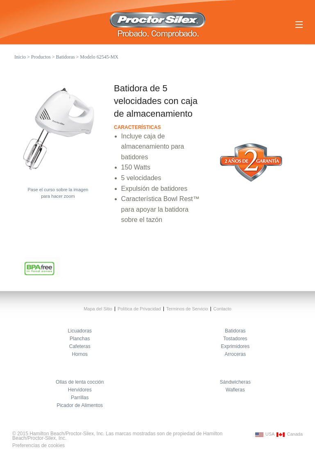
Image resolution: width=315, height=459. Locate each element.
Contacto (222, 309)
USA (264, 434)
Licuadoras (80, 331)
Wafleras (235, 390)
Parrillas (79, 397)
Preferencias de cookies (38, 445)
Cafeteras (80, 346)
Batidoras (65, 57)
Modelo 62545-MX (99, 57)
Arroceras (235, 354)
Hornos (80, 354)
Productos (41, 57)
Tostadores (235, 338)
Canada (288, 434)
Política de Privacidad (139, 309)
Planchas (80, 338)
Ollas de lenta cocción (80, 382)
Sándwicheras (235, 382)
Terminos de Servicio (187, 309)
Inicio (20, 57)
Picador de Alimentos (80, 405)
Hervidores (80, 390)
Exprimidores (235, 346)
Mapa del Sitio (98, 309)
